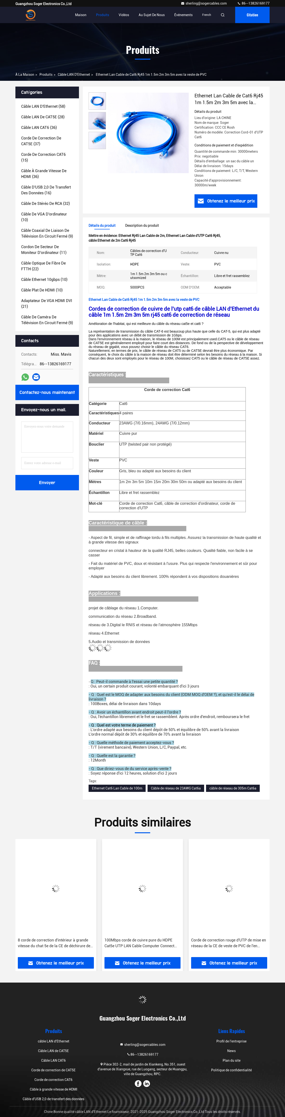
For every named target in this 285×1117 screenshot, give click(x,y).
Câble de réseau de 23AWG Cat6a (176, 788)
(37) (41, 141)
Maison (80, 15)
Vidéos (124, 15)
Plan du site (231, 1060)
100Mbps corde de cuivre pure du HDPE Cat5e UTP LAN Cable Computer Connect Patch (226, 943)
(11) (43, 250)
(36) (39, 127)
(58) (43, 106)
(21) (46, 303)
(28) (43, 117)
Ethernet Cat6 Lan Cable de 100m (117, 788)
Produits (102, 15)
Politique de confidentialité (231, 1070)
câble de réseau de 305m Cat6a (232, 788)
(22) (43, 266)
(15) (43, 157)
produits (45, 74)
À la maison (24, 74)
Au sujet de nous (152, 15)
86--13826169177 (253, 3)
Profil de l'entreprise (231, 1041)
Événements (183, 15)
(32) (45, 203)
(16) (46, 190)
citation (252, 14)
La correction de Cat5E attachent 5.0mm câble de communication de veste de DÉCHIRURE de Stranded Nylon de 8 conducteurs (52, 943)
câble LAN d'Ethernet (74, 74)
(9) (47, 233)
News (231, 1051)
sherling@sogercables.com (204, 3)
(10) (44, 217)
